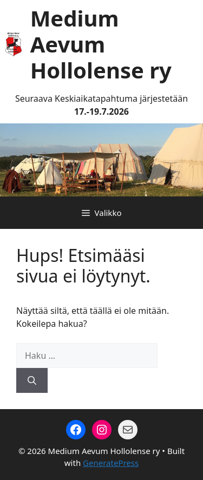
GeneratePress (111, 462)
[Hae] (32, 380)
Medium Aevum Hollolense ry (101, 44)
